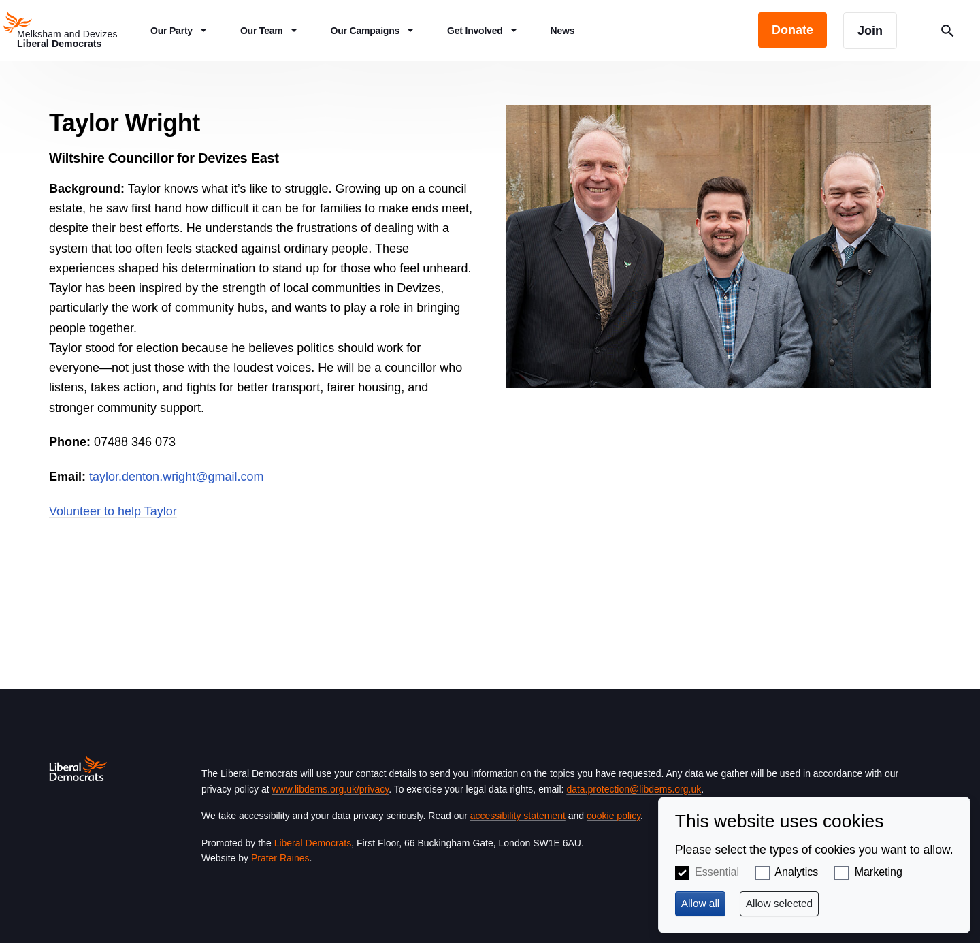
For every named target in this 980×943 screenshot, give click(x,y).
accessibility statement (518, 815)
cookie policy (613, 815)
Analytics (796, 872)
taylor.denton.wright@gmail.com (176, 476)
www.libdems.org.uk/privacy (330, 789)
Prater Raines (280, 857)
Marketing (878, 872)
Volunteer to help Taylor (113, 511)
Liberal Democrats (313, 842)
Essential (717, 872)
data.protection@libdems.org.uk (633, 789)
